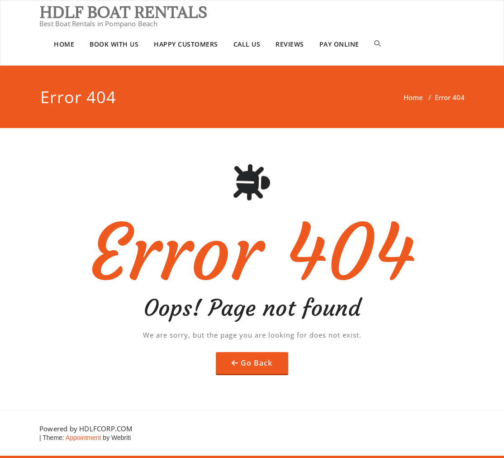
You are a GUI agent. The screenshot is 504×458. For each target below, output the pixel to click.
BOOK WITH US (114, 44)
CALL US (247, 44)
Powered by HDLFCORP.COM (86, 428)
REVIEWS (290, 44)
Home (413, 97)
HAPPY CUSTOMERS (186, 44)
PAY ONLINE (339, 44)
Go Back (256, 363)
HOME (64, 44)
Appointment (82, 437)
